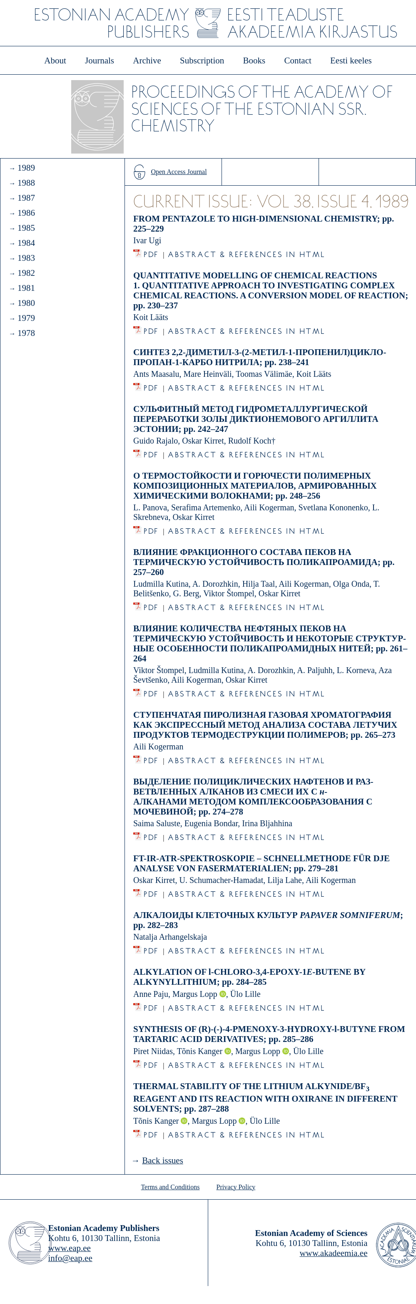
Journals (99, 60)
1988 (26, 183)
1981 (26, 288)
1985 (26, 228)
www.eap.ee (69, 1248)
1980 (26, 303)
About (55, 60)
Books (254, 60)
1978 (26, 333)
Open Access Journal (179, 171)
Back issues (162, 1160)
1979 (26, 318)
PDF (151, 252)
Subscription (202, 60)
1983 (26, 258)
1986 (26, 213)
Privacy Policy (236, 1186)
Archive (147, 60)
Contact (297, 60)
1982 (26, 273)
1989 (26, 168)
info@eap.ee (70, 1258)
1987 (26, 198)
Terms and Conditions (170, 1186)
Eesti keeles (351, 60)
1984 (26, 243)
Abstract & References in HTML (246, 252)
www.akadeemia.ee (333, 1253)
